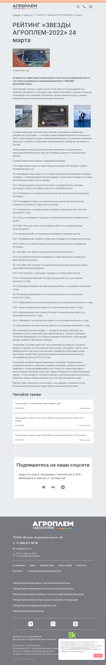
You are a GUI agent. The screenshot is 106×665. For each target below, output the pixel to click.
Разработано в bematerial (24, 659)
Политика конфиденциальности (80, 648)
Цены (32, 565)
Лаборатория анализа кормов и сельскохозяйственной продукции (48, 594)
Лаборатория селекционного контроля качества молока (43, 588)
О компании (19, 565)
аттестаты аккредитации (43, 651)
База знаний (65, 565)
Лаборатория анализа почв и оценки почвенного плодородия (45, 600)
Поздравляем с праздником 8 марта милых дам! (38, 403)
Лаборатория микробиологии (28, 611)
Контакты (18, 571)
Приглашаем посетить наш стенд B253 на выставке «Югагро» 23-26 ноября (50, 435)
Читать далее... (85, 408)
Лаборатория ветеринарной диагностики (34, 605)
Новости (80, 565)
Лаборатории (47, 565)
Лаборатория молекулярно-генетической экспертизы (41, 583)
